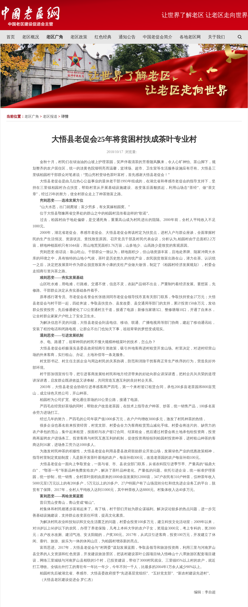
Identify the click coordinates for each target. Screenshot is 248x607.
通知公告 (127, 37)
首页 (10, 37)
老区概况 (30, 37)
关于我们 (216, 37)
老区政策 (78, 37)
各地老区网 (190, 37)
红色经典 (103, 37)
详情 (64, 116)
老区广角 (54, 37)
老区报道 (50, 116)
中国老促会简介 (157, 37)
